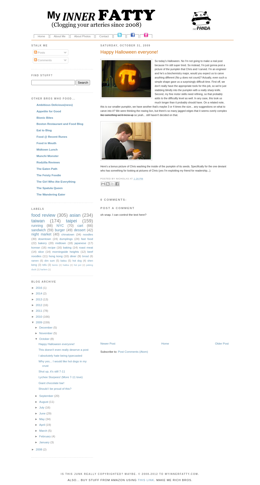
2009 (39, 322)
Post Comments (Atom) (133, 351)
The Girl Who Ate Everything (56, 181)
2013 (39, 299)
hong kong (56, 256)
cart (80, 226)
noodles (88, 234)
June (42, 413)
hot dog (77, 260)
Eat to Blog (44, 130)
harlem (43, 269)
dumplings (66, 238)
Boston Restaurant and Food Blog (60, 123)
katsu (63, 260)
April (42, 424)
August (44, 401)
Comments (43, 60)
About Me (60, 36)
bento (55, 265)
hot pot (77, 265)
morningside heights (65, 251)
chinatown (67, 234)
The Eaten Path (47, 168)
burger (60, 230)
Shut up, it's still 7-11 (51, 371)
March (43, 430)
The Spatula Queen (50, 188)
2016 (39, 287)
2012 (39, 305)
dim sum (49, 260)
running (37, 226)
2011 (39, 310)
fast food (87, 238)
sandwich (38, 230)
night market (41, 234)
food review (43, 215)
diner (73, 256)
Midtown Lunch (47, 149)
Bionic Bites (45, 117)
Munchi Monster (48, 155)
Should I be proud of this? (54, 388)
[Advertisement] (158, 331)
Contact (104, 36)
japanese (80, 243)
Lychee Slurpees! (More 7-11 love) (60, 377)
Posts (39, 52)
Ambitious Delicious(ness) (55, 104)
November (46, 333)
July (42, 407)
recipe (52, 247)
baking (67, 247)
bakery (42, 243)
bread (85, 256)
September (46, 395)
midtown (60, 243)
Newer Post (107, 343)
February (45, 436)
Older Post (222, 343)
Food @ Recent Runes (52, 136)
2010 (39, 316)
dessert (79, 230)
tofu (44, 264)
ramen (35, 260)
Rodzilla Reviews (48, 162)
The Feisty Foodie (49, 175)
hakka (66, 265)
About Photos (82, 36)
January (44, 442)
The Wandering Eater (51, 194)
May (42, 419)
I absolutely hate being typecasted (60, 355)
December (46, 327)
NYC (60, 226)
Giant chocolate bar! (51, 383)
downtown (44, 238)
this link (146, 480)
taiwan (38, 220)
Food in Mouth (46, 143)
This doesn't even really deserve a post (63, 349)
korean (35, 247)
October (44, 338)
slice (41, 251)
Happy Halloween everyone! (129, 52)
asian (75, 215)
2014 (39, 293)
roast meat (86, 247)
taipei (71, 220)
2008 (39, 449)
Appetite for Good (49, 111)
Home (41, 36)
